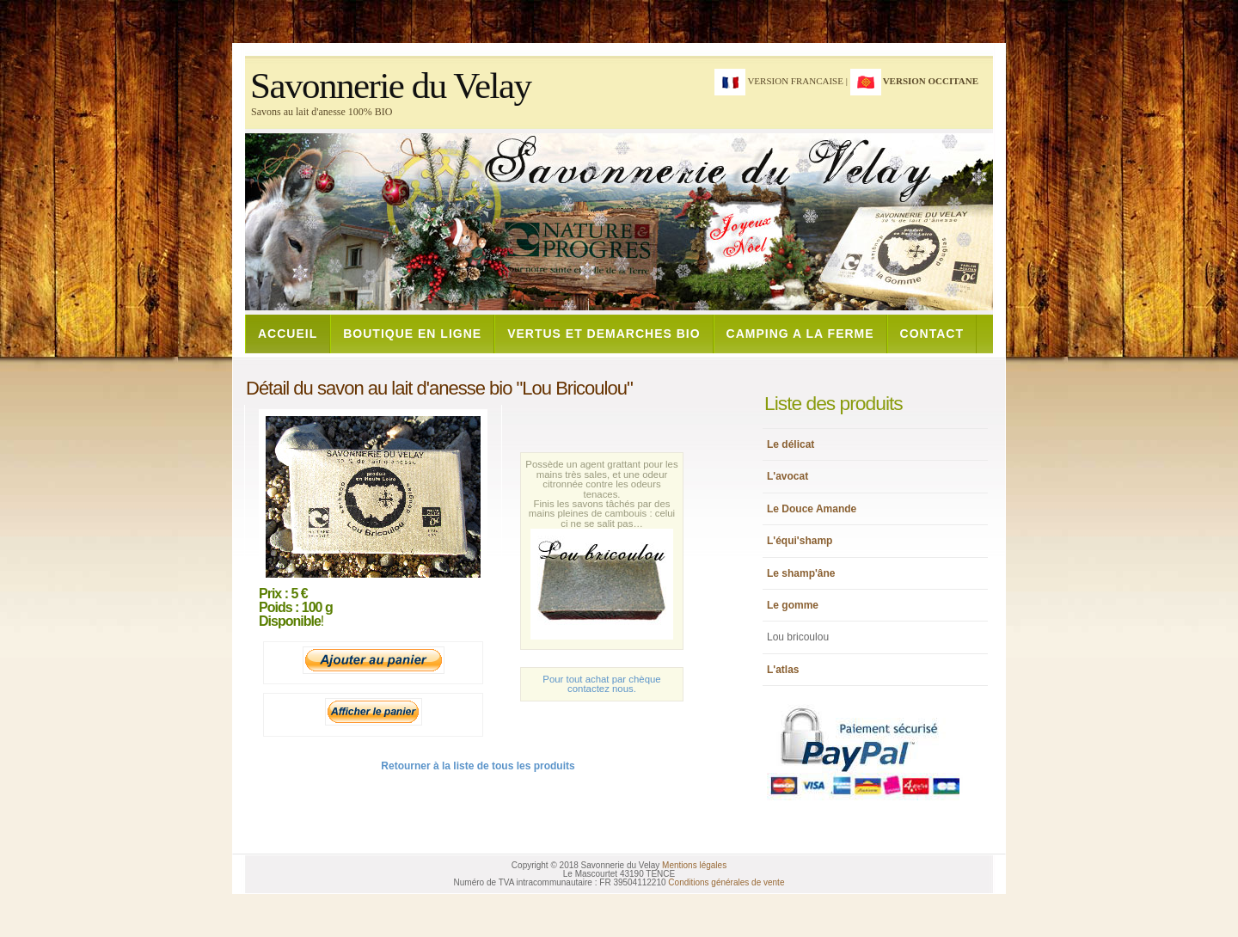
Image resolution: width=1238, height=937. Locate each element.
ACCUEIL (287, 333)
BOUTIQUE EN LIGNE (412, 333)
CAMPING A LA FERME (800, 333)
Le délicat (790, 444)
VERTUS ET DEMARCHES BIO (603, 333)
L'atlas (783, 670)
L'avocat (787, 476)
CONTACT (932, 333)
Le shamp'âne (801, 573)
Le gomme (792, 605)
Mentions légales (694, 865)
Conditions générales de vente (726, 882)
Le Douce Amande (811, 509)
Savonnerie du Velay (390, 85)
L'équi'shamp (799, 541)
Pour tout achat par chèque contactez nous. (601, 684)
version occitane (930, 81)
